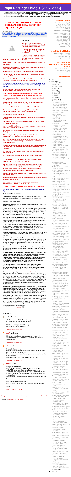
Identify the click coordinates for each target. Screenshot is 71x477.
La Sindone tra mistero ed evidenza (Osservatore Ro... (59, 175)
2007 (52, 471)
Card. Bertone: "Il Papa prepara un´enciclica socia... (59, 201)
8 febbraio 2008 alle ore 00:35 (14, 390)
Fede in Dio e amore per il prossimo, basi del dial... (60, 148)
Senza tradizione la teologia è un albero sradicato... (60, 331)
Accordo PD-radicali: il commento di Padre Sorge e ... (60, 311)
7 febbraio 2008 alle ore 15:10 (14, 342)
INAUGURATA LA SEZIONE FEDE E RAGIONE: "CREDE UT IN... (60, 125)
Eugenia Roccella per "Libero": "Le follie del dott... (61, 467)
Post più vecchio (42, 396)
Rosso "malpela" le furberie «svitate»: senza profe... (60, 151)
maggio (54, 93)
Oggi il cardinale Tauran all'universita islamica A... (60, 463)
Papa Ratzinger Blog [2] (63, 40)
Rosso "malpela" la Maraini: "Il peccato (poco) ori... (60, 285)
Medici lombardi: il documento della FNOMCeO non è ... (61, 407)
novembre (55, 83)
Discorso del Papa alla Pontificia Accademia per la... (60, 418)
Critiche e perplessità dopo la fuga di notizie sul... (60, 237)
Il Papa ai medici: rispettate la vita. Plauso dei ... (60, 346)
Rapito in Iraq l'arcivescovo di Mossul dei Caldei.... (60, 101)
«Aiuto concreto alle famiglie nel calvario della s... (60, 354)
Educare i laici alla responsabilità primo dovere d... (58, 248)
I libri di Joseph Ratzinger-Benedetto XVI (62, 54)
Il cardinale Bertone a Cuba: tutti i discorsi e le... (60, 243)
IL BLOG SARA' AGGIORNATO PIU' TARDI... (58, 384)
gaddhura (8, 363)
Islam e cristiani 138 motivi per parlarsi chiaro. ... (59, 251)
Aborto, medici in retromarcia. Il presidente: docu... (60, 303)
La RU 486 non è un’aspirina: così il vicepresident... (60, 276)
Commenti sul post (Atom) (15, 399)
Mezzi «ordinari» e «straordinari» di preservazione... (57, 350)
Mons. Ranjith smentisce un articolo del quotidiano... (60, 433)
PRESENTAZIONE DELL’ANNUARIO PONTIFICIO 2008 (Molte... (60, 144)
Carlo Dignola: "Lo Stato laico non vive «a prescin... (60, 233)
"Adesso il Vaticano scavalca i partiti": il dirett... (60, 300)
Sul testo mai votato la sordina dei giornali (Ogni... (60, 279)
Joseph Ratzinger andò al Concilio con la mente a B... (61, 328)
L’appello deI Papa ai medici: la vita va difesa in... (60, 392)
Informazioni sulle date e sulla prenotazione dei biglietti (62, 70)
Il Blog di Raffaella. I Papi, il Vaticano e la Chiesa (62, 23)
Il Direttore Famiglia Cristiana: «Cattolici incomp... (60, 297)
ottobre (54, 84)
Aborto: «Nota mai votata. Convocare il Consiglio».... (60, 321)
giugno (54, 92)
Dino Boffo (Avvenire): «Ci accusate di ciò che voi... (60, 258)
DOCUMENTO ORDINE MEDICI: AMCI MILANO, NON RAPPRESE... (60, 444)
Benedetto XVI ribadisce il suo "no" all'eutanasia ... (59, 376)
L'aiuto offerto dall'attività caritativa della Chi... (59, 140)
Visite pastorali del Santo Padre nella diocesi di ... (59, 108)
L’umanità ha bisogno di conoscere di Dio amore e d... (60, 269)
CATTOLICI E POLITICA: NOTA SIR (59, 132)
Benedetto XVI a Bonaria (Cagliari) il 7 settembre (59, 154)
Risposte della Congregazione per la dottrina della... (59, 120)
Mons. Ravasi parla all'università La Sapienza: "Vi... (60, 220)
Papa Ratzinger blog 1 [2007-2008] (32, 8)
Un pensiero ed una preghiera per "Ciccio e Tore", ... (61, 261)
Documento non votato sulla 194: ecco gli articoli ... (60, 365)
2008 (52, 81)
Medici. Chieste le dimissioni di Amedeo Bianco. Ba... (60, 396)
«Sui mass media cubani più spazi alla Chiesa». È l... (60, 240)
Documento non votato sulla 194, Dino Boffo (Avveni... (60, 373)
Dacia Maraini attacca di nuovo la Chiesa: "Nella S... (60, 289)
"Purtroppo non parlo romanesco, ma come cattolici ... (59, 429)
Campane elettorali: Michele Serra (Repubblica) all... (60, 264)
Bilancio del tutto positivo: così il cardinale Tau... (59, 129)
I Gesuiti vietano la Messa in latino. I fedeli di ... (60, 227)
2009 (52, 79)
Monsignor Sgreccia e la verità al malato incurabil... (60, 230)
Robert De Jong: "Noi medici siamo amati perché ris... (60, 255)
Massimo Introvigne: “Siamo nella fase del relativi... (60, 334)
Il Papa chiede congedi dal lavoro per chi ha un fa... (60, 315)
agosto (54, 88)
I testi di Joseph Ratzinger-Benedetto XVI (62, 42)
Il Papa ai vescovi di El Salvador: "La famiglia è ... (60, 182)
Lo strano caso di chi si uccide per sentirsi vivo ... (60, 338)
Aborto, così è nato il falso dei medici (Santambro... (60, 379)
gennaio (55, 469)
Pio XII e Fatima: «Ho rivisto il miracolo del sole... (60, 167)
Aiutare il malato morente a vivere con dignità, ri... (60, 439)
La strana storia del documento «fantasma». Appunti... (60, 358)
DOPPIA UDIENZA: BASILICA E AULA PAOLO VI (60, 293)
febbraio (55, 99)
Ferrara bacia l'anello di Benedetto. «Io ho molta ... (60, 421)
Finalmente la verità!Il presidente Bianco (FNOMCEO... (58, 400)
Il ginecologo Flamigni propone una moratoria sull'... (59, 448)
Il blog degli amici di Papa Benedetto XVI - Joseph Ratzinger (62, 27)
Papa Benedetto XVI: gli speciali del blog (63, 45)
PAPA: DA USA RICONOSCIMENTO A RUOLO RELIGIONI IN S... (60, 136)
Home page (24, 396)
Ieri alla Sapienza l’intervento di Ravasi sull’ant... (60, 193)
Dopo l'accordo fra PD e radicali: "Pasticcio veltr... (60, 318)
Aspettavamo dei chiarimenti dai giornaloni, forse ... (60, 307)
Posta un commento (8, 393)
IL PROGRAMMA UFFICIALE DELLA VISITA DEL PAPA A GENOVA (61, 189)
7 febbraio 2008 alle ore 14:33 (14, 329)
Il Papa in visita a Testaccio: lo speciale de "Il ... (61, 425)
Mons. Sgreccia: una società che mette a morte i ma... (60, 436)
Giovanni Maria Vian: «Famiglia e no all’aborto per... (60, 388)
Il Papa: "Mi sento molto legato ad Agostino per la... (60, 282)
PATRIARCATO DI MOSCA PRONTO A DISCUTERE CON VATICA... (60, 209)
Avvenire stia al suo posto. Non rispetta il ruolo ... (59, 224)
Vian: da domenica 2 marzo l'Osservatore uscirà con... (60, 325)
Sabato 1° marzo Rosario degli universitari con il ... (60, 216)
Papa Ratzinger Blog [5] (63, 36)
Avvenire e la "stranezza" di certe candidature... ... (60, 455)
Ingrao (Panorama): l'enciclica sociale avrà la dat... (60, 179)
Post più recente (6, 396)
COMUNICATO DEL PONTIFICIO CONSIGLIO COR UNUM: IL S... (60, 342)
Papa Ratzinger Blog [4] (63, 37)
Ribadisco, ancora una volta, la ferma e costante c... (60, 452)
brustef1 (7, 333)
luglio (54, 90)
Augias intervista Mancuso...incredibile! (59, 212)
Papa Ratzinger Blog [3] (63, 39)
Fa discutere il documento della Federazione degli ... (60, 410)
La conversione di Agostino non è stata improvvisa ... (60, 272)
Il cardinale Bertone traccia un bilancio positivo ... (61, 196)
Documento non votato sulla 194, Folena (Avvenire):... (60, 362)
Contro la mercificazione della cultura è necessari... (60, 185)
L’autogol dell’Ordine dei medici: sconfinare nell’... (60, 204)
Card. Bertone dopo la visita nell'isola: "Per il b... (60, 111)
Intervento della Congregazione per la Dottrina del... (59, 115)
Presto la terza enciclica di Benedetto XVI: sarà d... (59, 104)
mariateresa (9, 346)
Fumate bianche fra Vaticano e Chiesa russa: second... (60, 404)
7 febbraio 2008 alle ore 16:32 (14, 360)
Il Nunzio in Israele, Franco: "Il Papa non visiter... (61, 170)
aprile (54, 95)
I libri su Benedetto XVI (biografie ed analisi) (63, 57)
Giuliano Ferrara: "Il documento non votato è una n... (60, 369)
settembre (55, 86)
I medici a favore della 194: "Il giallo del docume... (60, 413)
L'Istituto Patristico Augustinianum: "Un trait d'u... (60, 460)
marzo (54, 97)
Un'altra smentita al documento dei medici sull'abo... (59, 163)
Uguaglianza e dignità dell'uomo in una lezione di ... (60, 159)
